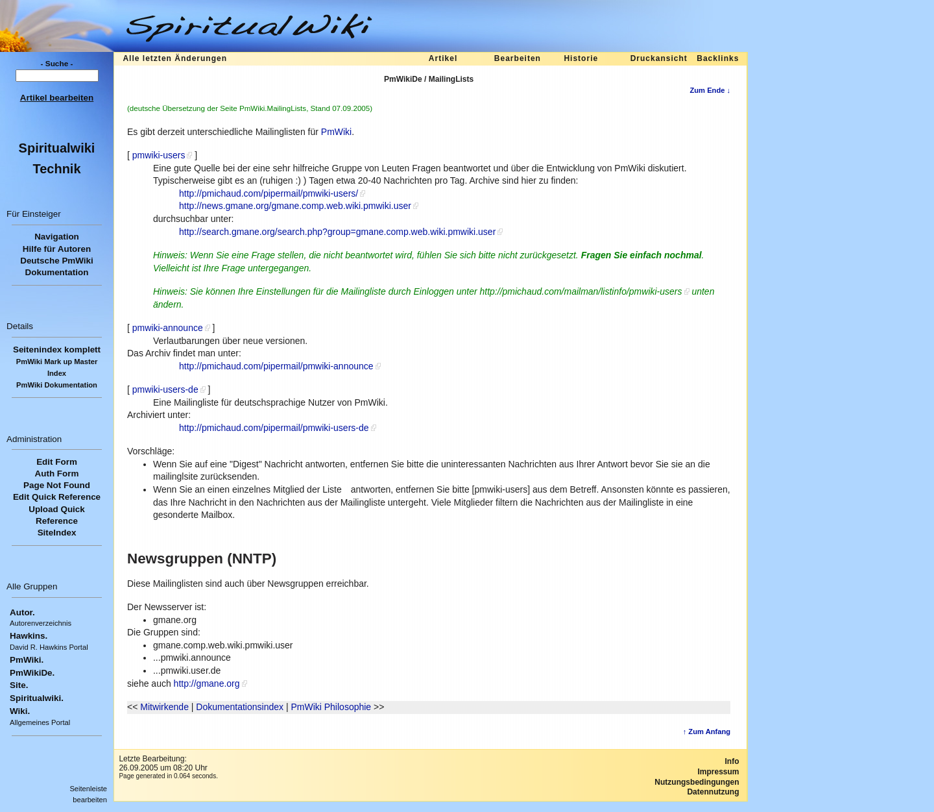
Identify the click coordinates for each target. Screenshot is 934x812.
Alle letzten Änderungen (175, 58)
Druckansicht (659, 58)
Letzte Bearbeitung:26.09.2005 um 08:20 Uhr (163, 763)
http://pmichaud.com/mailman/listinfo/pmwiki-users (581, 291)
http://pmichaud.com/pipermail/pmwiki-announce (276, 366)
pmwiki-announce (167, 328)
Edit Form (56, 462)
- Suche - (57, 63)
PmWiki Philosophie (331, 707)
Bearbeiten (517, 58)
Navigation (56, 236)
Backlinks (718, 58)
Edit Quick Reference (57, 497)
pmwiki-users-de (165, 389)
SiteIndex (57, 532)
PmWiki (336, 132)
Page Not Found (56, 485)
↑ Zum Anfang (707, 731)
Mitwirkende (164, 707)
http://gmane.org (207, 683)
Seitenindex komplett (57, 349)
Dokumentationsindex (239, 707)
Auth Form (57, 473)
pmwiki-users (159, 155)
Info (732, 761)
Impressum (718, 771)
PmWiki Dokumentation (56, 385)
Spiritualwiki (57, 148)
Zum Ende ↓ (709, 90)
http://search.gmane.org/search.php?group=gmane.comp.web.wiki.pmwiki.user (337, 232)
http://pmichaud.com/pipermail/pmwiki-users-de (274, 428)
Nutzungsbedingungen (696, 782)
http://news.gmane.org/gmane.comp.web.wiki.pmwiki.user (295, 206)
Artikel (443, 58)
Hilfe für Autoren (57, 249)
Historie (581, 58)
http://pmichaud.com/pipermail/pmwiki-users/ (268, 193)
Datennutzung (713, 791)
